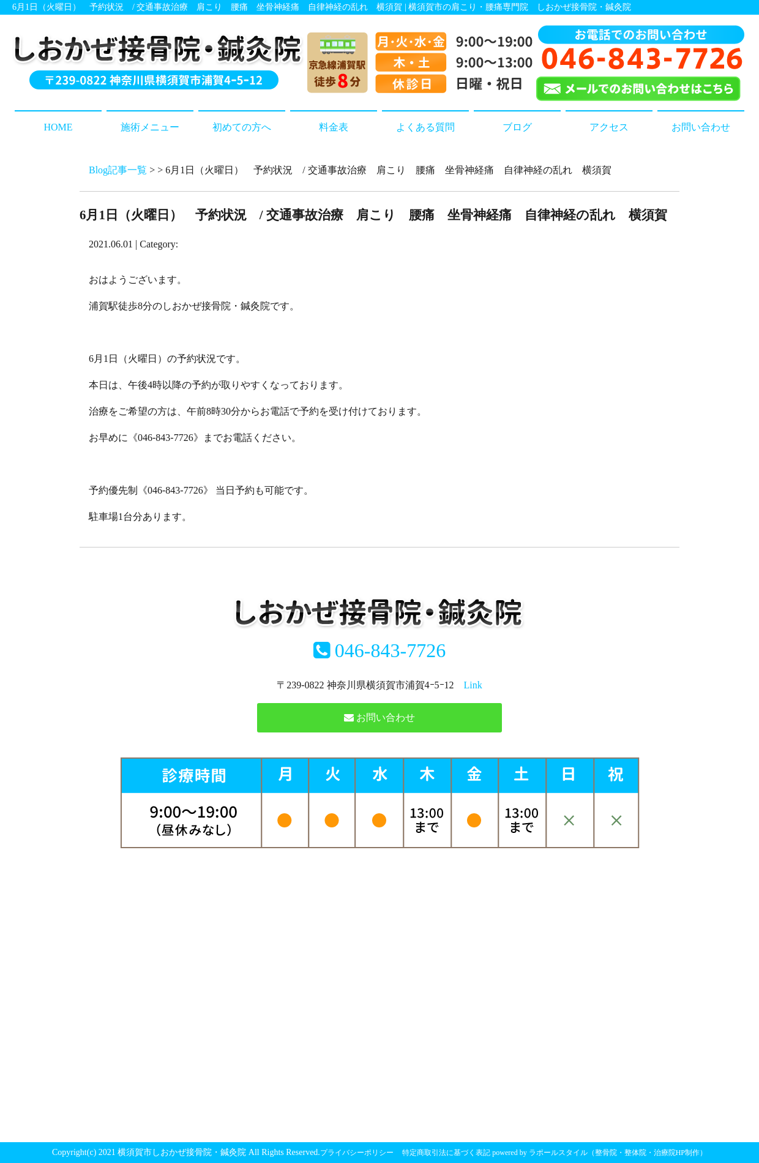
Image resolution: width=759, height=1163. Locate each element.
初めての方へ (241, 127)
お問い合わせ (700, 127)
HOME (57, 127)
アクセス (609, 127)
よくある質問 (425, 127)
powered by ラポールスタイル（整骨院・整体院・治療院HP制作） (599, 1152)
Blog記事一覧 (118, 170)
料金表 (333, 127)
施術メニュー (150, 127)
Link (473, 685)
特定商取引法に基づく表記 (446, 1152)
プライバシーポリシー (357, 1152)
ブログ (517, 127)
